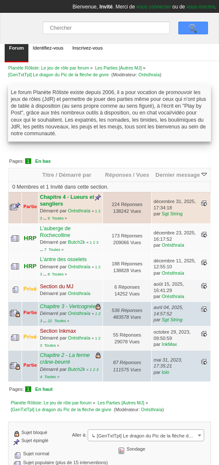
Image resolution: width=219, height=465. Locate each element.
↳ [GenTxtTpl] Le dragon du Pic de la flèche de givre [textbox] (146, 435)
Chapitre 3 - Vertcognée (68, 306)
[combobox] (146, 435)
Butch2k (76, 242)
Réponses (118, 175)
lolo (165, 372)
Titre (48, 175)
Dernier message (181, 175)
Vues (142, 175)
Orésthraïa (149, 74)
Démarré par (75, 175)
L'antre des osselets (63, 259)
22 (49, 321)
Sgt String (172, 213)
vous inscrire (200, 7)
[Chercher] (106, 28)
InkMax (169, 344)
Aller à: (79, 434)
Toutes (58, 218)
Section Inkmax (58, 331)
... (45, 218)
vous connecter (153, 7)
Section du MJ (56, 287)
